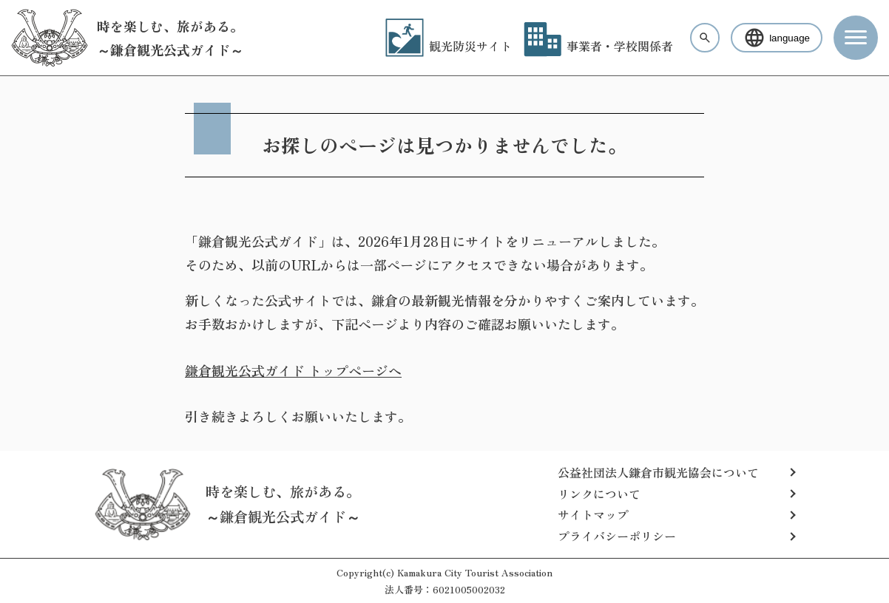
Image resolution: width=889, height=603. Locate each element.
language (776, 38)
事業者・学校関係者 (598, 46)
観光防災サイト (448, 46)
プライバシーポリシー (617, 536)
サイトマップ (593, 514)
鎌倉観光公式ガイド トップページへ (293, 370)
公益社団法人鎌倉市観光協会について (658, 472)
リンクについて (599, 493)
